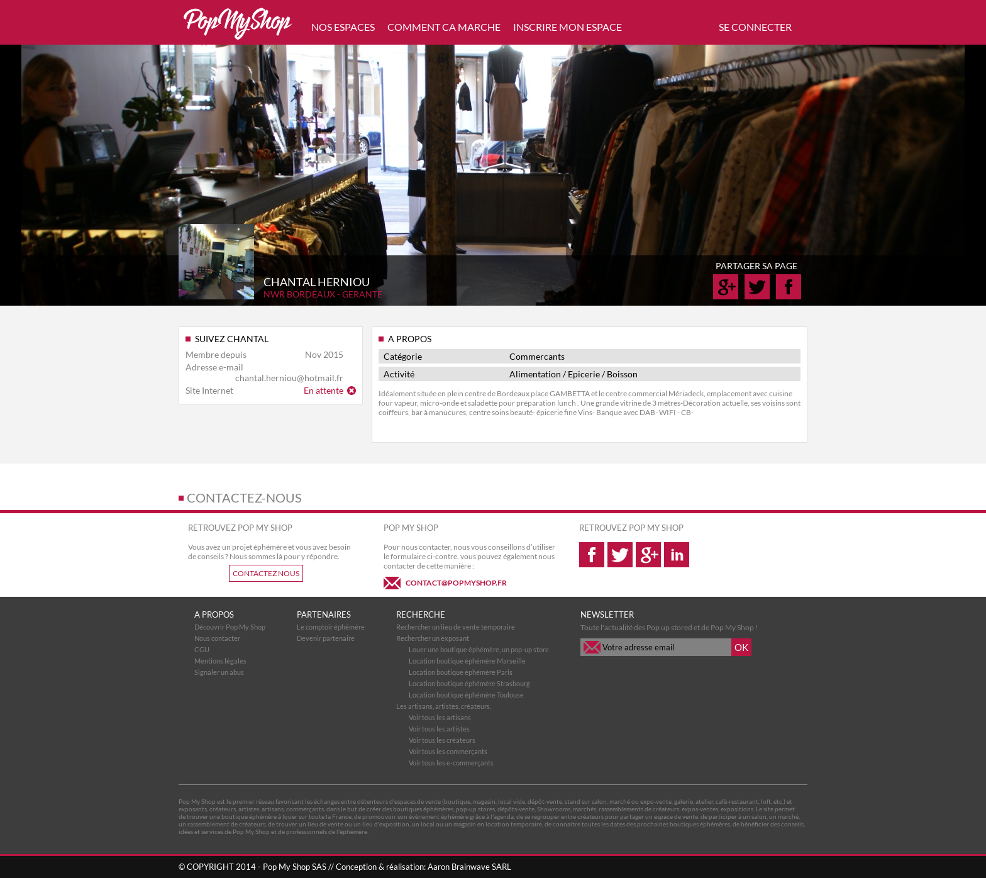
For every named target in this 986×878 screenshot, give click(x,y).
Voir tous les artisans (440, 717)
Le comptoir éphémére (331, 627)
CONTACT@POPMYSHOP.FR (456, 582)
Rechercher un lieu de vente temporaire (455, 627)
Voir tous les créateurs (442, 740)
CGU (201, 649)
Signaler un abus (219, 672)
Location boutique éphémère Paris (460, 672)
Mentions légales (220, 661)
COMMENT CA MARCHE (444, 27)
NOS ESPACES (343, 27)
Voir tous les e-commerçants (451, 763)
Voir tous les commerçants (448, 751)
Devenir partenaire (326, 638)
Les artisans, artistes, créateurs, (443, 706)
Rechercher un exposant (432, 638)
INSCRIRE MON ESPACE (567, 27)
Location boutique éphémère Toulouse (466, 695)
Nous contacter (217, 638)
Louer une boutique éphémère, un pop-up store (479, 649)
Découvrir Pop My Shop (229, 627)
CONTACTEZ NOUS (266, 573)
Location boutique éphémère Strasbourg (469, 683)
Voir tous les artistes (439, 729)
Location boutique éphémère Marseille (467, 661)
